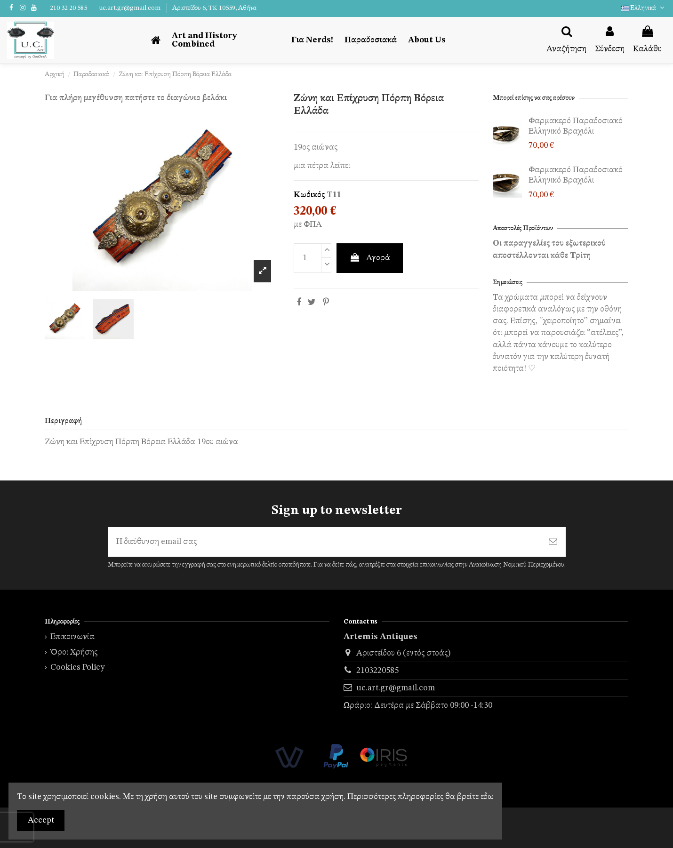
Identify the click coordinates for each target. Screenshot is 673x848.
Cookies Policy (77, 667)
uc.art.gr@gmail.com (130, 8)
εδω (487, 796)
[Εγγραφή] (553, 542)
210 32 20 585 (69, 8)
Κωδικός (309, 195)
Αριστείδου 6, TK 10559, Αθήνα (214, 8)
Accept (41, 820)
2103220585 (377, 670)
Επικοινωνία (72, 636)
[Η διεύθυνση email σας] (324, 542)
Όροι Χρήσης (73, 652)
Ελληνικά (643, 8)
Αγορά (369, 257)
